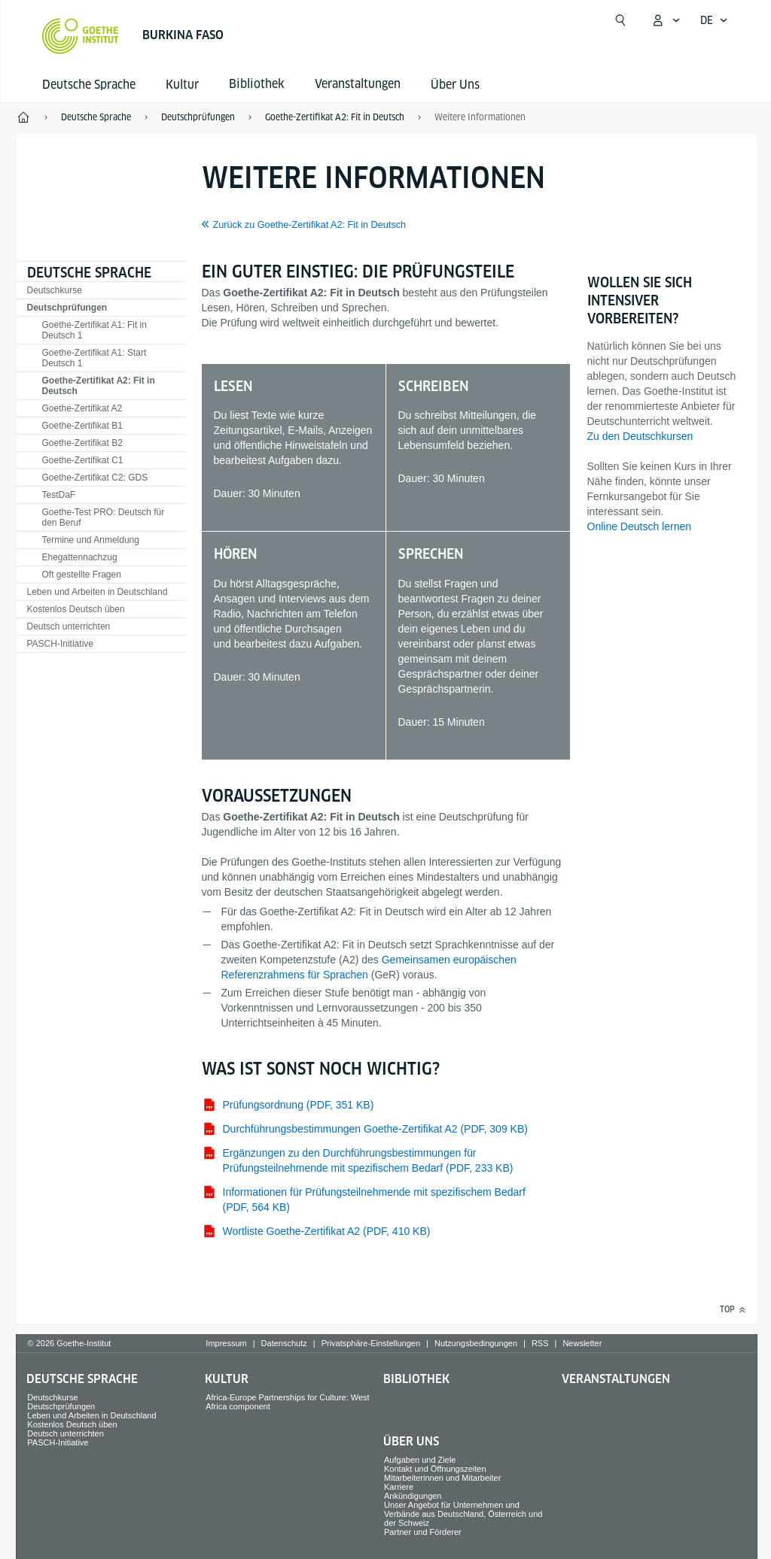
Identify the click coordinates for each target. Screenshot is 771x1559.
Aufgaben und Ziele (420, 1459)
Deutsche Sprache (89, 85)
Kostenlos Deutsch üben (76, 609)
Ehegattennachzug (79, 557)
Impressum (226, 1343)
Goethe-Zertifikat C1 (82, 460)
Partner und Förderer (423, 1531)
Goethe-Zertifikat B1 (82, 425)
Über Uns (455, 85)
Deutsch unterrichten (69, 626)
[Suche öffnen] (620, 20)
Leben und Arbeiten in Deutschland (97, 592)
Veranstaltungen (616, 1379)
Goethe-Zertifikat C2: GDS (95, 477)
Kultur (182, 85)
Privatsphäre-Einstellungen (371, 1343)
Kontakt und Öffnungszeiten (435, 1468)
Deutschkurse (54, 290)
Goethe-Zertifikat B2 (82, 443)
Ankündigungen (412, 1495)
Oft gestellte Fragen (81, 574)
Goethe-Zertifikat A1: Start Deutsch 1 (94, 358)
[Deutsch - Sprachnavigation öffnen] (714, 20)
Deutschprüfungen (67, 307)
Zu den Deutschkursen (640, 436)
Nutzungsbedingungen (475, 1343)
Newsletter (582, 1343)
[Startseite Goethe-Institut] (80, 36)
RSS (540, 1343)
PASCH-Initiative (60, 643)
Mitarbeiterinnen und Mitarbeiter (442, 1477)
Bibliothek (416, 1379)
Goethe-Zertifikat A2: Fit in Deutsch (98, 385)
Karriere (398, 1486)
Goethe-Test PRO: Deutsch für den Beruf (103, 517)
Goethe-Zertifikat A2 (82, 408)
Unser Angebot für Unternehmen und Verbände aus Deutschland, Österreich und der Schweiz (463, 1513)
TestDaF (59, 495)
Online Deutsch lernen (639, 526)
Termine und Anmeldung (90, 540)
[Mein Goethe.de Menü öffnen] (665, 20)
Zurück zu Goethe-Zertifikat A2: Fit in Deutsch (310, 225)
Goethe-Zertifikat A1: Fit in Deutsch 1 (94, 330)
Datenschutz (284, 1343)
